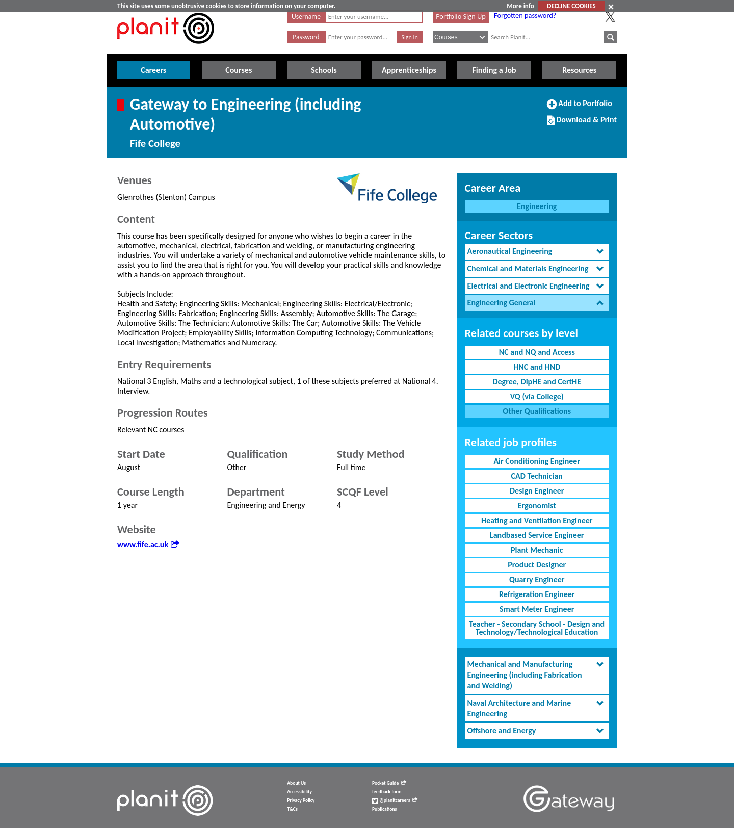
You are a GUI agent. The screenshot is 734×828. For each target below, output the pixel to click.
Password (306, 37)
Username (306, 16)
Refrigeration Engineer (536, 594)
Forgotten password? (525, 15)
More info (520, 6)
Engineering (537, 206)
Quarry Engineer (536, 579)
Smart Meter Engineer (537, 609)
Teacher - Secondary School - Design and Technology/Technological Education (537, 628)
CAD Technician (537, 476)
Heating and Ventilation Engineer (536, 520)
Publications (384, 809)
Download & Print (582, 124)
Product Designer (537, 565)
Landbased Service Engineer (537, 535)
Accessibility (299, 792)
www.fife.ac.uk (148, 544)
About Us (296, 783)
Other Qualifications (537, 411)
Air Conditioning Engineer (536, 461)
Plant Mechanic (537, 550)
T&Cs (292, 809)
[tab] (537, 252)
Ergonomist (537, 505)
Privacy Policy (300, 800)
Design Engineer (537, 491)
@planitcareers (395, 800)
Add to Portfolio (579, 107)
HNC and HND (536, 367)
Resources (579, 70)
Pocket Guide (389, 783)
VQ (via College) (537, 396)
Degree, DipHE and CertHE (536, 381)
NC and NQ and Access (537, 352)
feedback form (387, 792)
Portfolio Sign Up (461, 16)
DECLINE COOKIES (571, 6)
